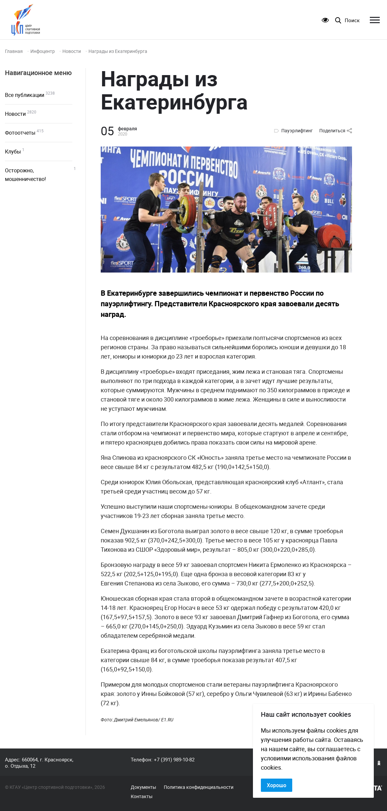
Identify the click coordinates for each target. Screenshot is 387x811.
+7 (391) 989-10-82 (174, 759)
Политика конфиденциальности (198, 787)
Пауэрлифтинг (297, 130)
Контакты (142, 796)
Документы (143, 787)
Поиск (352, 20)
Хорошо (276, 785)
